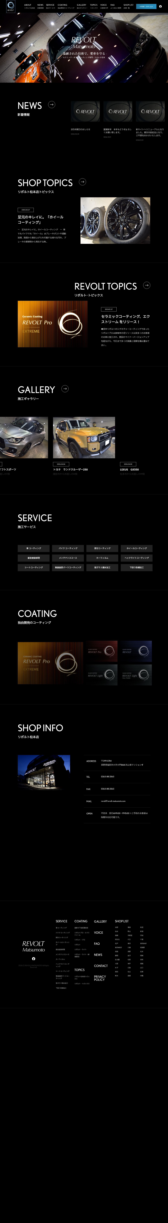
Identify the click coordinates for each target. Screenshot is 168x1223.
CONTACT (101, 965)
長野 (129, 951)
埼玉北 (117, 939)
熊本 (116, 976)
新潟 (141, 931)
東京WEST (118, 947)
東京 (129, 943)
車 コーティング (33, 548)
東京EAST (143, 943)
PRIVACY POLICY (100, 978)
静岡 (116, 955)
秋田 (141, 927)
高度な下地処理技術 (81, 928)
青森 (129, 927)
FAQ (97, 943)
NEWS (98, 954)
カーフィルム (102, 558)
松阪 (129, 959)
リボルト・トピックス (82, 984)
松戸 (116, 943)
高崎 (116, 935)
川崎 (129, 947)
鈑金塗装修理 (34, 558)
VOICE (98, 932)
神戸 (129, 963)
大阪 (116, 963)
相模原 (142, 947)
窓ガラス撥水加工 (102, 567)
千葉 (141, 939)
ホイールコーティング (137, 548)
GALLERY (100, 921)
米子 (116, 967)
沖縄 (141, 976)
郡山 (129, 931)
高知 (116, 972)
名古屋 (117, 959)
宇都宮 (130, 935)
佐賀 (141, 972)
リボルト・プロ (79, 940)
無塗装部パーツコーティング (68, 567)
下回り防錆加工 (137, 567)
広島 (129, 967)
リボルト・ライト (80, 949)
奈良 (141, 959)
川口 (129, 939)
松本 (141, 951)
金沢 (129, 955)
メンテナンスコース (68, 558)
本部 (116, 927)
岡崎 (141, 955)
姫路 (141, 963)
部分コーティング (102, 548)
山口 (141, 967)
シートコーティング (34, 567)
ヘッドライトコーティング (137, 558)
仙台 (116, 931)
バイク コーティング (68, 548)
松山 (129, 972)
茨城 (141, 935)
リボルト (77, 945)
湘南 (116, 951)
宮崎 (129, 976)
